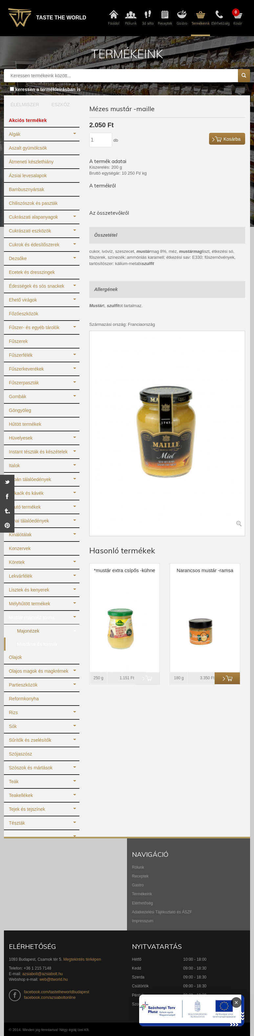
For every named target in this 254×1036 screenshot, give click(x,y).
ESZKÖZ (61, 104)
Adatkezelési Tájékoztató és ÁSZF (162, 912)
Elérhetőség (142, 903)
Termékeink (142, 894)
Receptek (140, 876)
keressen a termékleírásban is (47, 89)
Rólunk (138, 867)
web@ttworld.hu (53, 979)
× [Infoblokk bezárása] (236, 1002)
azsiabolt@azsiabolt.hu (42, 974)
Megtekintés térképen (82, 959)
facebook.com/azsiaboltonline (49, 997)
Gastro (138, 885)
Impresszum (142, 921)
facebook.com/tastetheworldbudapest (56, 992)
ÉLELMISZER (23, 104)
